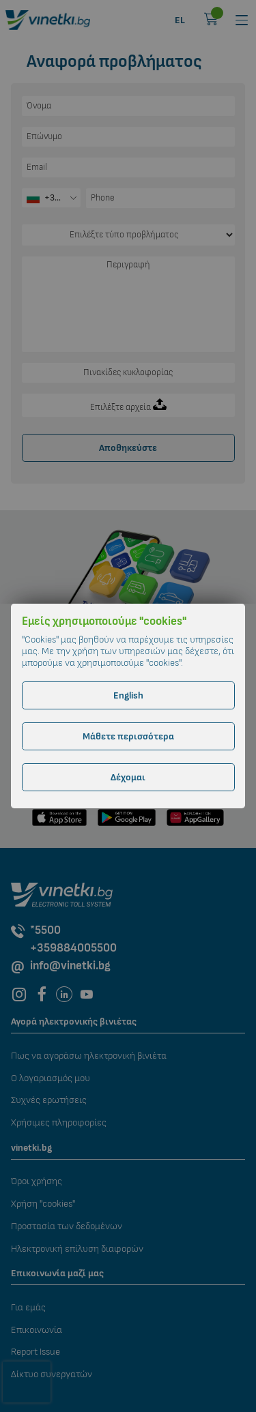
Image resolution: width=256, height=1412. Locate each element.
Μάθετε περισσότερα (128, 736)
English (128, 695)
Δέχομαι (128, 777)
